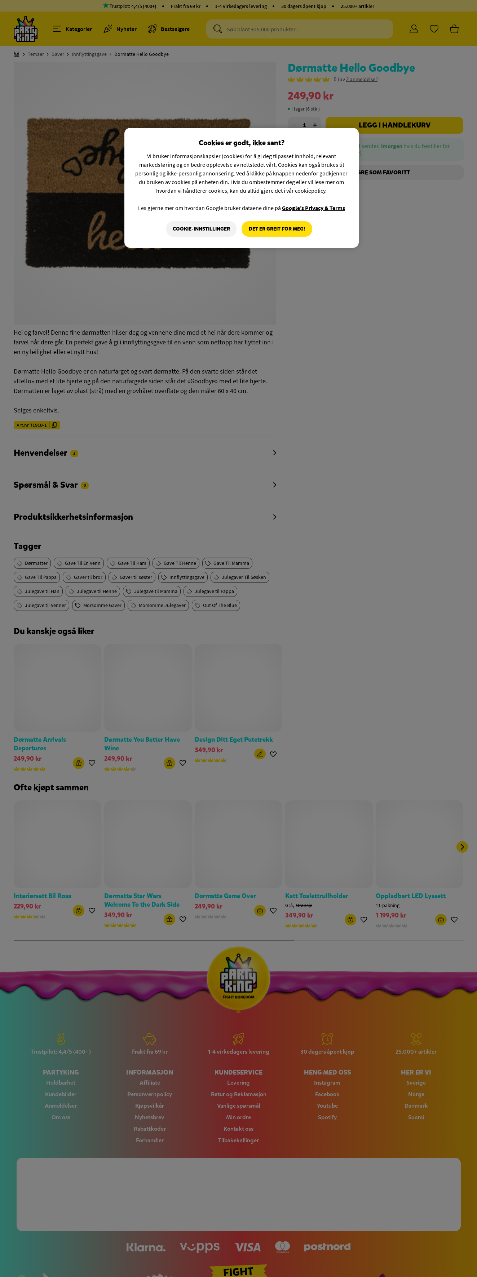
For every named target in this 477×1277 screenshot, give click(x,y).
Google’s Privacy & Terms (313, 207)
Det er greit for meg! (277, 229)
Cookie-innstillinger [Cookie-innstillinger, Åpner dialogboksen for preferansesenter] (201, 229)
